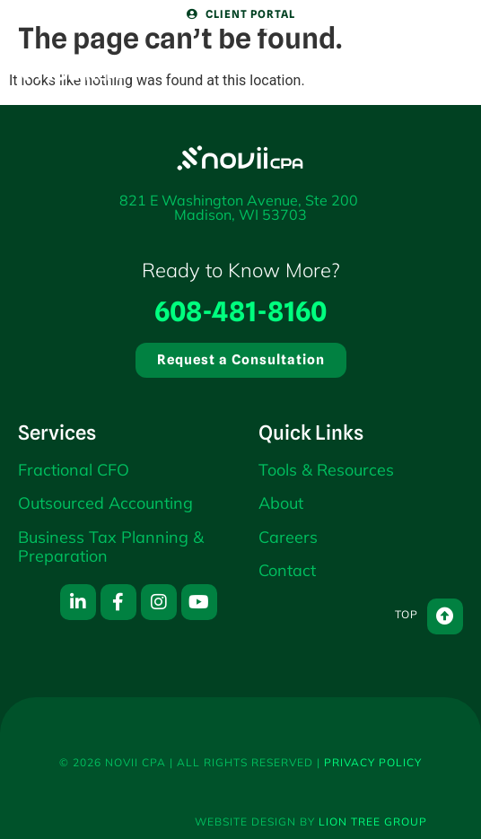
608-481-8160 (240, 311)
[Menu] (421, 50)
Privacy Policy (373, 762)
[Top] (445, 616)
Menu (422, 93)
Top (406, 614)
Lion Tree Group (373, 821)
